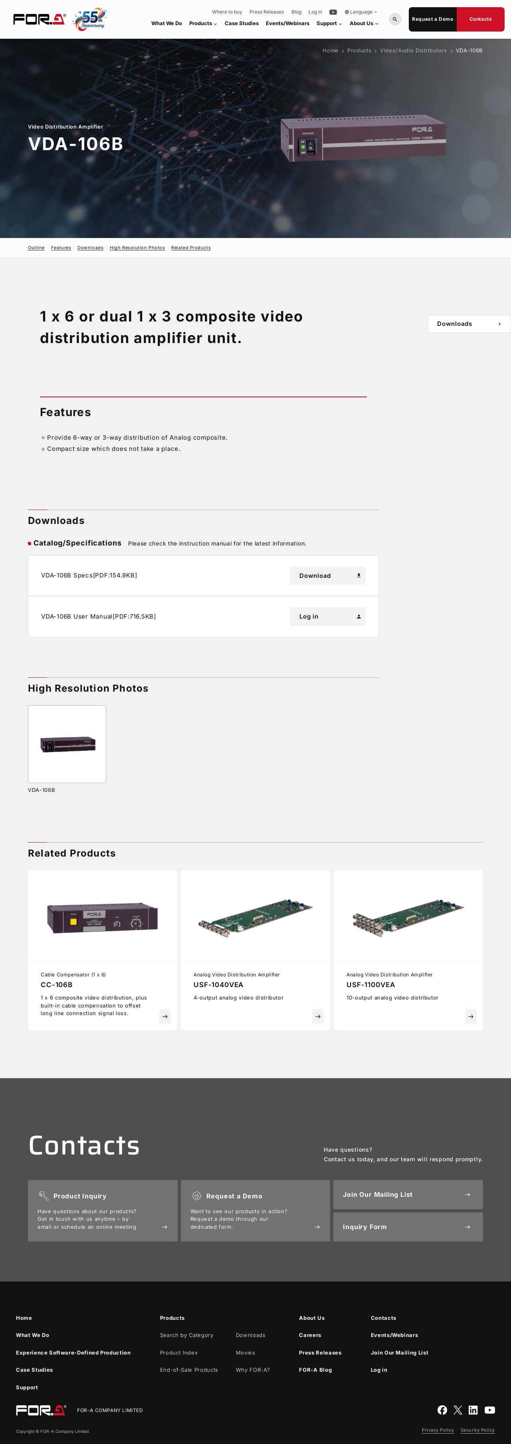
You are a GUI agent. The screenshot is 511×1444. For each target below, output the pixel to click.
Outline (36, 247)
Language (361, 12)
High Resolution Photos (137, 247)
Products (203, 23)
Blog (296, 12)
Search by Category (187, 1335)
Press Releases (267, 12)
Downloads (90, 247)
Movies (246, 1352)
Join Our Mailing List (400, 1352)
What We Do (166, 23)
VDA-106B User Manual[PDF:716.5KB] (98, 616)
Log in (315, 12)
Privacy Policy (438, 1430)
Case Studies (242, 23)
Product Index (179, 1352)
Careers (310, 1335)
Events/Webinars (287, 23)
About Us (364, 23)
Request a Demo (432, 19)
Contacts (480, 19)
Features (61, 247)
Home (331, 50)
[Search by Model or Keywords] (395, 19)
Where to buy (227, 12)
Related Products (191, 247)
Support (330, 23)
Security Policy (478, 1430)
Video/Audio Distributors (413, 50)
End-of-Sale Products (189, 1370)
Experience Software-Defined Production (73, 1352)
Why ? (253, 1370)
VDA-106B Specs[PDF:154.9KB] (89, 575)
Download (330, 575)
